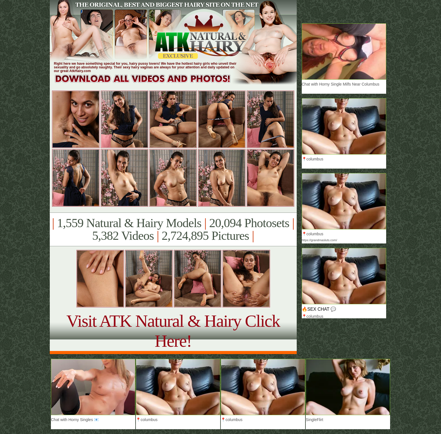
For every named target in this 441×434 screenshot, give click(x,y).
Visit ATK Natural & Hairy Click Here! (173, 330)
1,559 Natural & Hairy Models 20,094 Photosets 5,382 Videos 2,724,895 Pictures (173, 229)
